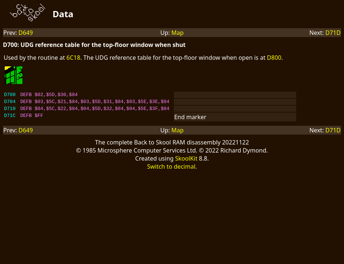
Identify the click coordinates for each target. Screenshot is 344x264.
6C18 (73, 58)
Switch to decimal (171, 170)
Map (177, 33)
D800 (274, 58)
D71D (333, 33)
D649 (25, 33)
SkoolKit (186, 162)
